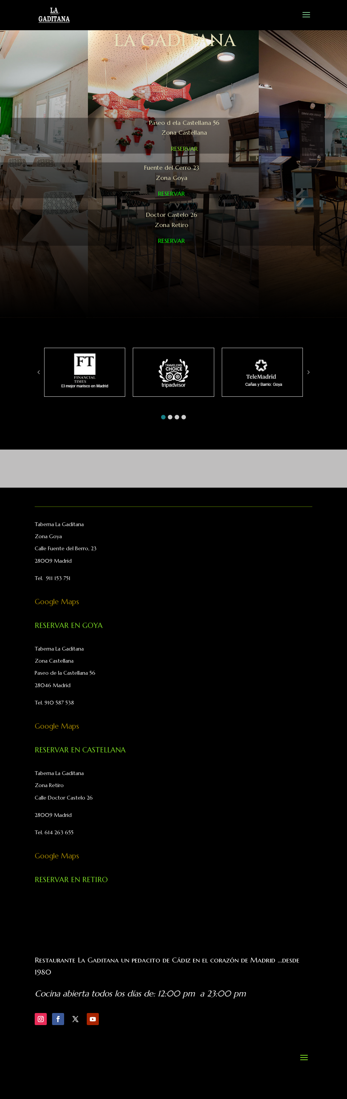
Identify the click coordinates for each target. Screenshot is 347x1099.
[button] (163, 417)
